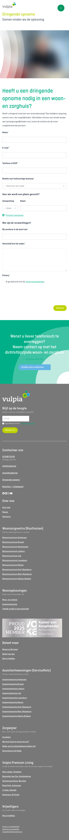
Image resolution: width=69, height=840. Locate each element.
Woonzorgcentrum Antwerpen (14, 537)
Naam (5, 132)
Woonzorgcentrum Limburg (13, 551)
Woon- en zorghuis (9, 600)
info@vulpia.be (9, 466)
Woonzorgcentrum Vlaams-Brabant (16, 579)
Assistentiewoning (9, 604)
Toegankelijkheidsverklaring (12, 832)
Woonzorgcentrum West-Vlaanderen (17, 574)
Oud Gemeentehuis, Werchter (14, 781)
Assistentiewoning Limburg (13, 689)
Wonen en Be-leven (10, 649)
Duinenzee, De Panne (10, 795)
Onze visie (6, 507)
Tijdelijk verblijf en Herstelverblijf (15, 609)
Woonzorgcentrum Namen (13, 565)
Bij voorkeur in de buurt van (15, 229)
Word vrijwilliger (8, 658)
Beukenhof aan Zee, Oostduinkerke (16, 776)
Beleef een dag (8, 654)
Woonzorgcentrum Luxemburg (14, 560)
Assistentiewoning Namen (12, 702)
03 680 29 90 (8, 456)
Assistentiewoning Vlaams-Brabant (16, 716)
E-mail (6, 147)
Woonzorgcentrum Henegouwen (15, 547)
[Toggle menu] (60, 8)
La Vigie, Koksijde (9, 790)
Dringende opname (11, 479)
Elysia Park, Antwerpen (11, 785)
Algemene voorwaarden (10, 829)
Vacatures (6, 516)
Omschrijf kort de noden (14, 243)
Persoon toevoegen (13, 215)
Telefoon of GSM (10, 163)
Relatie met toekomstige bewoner (18, 178)
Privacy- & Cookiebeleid (10, 827)
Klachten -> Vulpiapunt (12, 486)
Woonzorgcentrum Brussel (13, 542)
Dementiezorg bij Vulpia (11, 751)
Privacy (6, 275)
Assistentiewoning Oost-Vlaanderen (16, 707)
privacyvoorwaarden (35, 281)
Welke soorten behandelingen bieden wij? (19, 746)
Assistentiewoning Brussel (13, 684)
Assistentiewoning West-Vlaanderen (16, 711)
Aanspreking (8, 201)
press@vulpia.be (10, 473)
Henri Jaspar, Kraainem (11, 772)
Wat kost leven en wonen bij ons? (15, 742)
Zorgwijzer (6, 737)
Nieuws (5, 512)
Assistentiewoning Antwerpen (14, 679)
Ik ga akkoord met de (23, 282)
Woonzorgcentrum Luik (11, 556)
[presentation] (24, 296)
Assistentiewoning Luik (11, 693)
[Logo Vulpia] (34, 5)
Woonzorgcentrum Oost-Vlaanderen (16, 569)
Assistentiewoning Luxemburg (14, 698)
